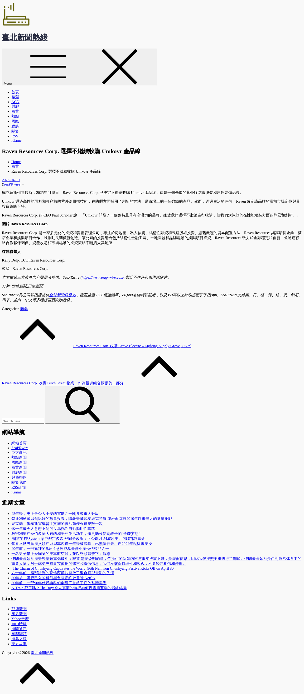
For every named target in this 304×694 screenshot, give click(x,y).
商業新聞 (19, 467)
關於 (15, 131)
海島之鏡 (19, 639)
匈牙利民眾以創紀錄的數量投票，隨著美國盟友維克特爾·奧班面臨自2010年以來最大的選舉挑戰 (91, 519)
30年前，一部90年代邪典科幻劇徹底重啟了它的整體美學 (58, 583)
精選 (15, 97)
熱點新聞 (19, 457)
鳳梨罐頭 (19, 634)
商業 (15, 111)
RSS (14, 136)
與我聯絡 (19, 477)
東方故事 (19, 644)
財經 (15, 106)
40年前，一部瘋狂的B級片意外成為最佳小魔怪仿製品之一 (60, 549)
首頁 (15, 92)
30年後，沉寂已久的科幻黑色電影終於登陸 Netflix (53, 578)
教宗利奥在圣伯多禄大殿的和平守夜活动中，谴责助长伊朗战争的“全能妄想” (75, 534)
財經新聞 (19, 472)
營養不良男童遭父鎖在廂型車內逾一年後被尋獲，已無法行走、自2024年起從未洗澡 (81, 544)
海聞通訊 (19, 629)
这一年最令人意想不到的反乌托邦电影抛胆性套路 (53, 529)
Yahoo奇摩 (20, 619)
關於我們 (19, 482)
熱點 (15, 116)
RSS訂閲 (18, 487)
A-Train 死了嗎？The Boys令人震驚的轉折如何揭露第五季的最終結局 (69, 588)
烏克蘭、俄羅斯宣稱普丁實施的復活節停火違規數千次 (57, 524)
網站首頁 (19, 443)
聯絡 (15, 126)
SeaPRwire (11, 184)
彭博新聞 (19, 609)
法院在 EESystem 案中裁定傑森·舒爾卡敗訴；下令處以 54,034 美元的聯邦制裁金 (78, 539)
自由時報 (19, 624)
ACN (15, 102)
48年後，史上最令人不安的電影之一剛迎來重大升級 (55, 514)
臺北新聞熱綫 (25, 37)
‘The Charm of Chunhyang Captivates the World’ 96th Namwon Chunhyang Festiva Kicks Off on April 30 (92, 568)
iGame (16, 140)
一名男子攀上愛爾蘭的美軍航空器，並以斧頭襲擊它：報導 (60, 554)
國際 (15, 121)
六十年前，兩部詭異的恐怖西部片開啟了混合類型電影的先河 (62, 573)
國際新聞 (19, 462)
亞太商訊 (19, 452)
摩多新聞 (19, 614)
